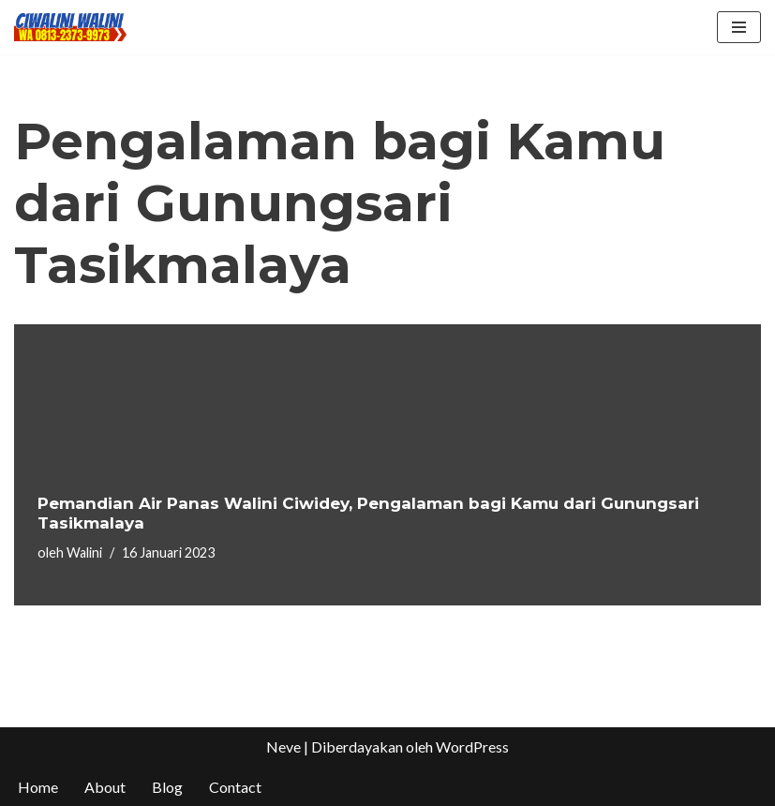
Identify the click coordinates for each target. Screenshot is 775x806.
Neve (283, 746)
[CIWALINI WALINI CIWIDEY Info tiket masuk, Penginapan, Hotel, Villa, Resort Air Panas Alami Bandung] (70, 27)
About (105, 787)
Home (38, 787)
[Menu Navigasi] (739, 27)
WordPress (472, 746)
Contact (235, 787)
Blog (167, 787)
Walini (84, 552)
